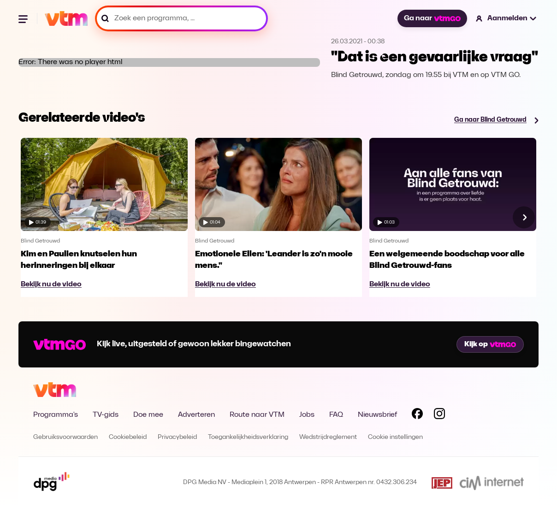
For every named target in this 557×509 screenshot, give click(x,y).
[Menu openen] (24, 18)
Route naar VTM (257, 415)
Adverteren (196, 415)
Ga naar (432, 18)
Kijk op (490, 344)
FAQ (336, 415)
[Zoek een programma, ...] (181, 18)
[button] (506, 18)
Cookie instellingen (395, 437)
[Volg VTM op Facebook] (417, 415)
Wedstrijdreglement (328, 437)
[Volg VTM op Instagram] (439, 415)
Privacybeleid (177, 437)
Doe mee (148, 415)
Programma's (55, 415)
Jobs (306, 415)
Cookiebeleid (128, 437)
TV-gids (106, 415)
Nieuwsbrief (377, 415)
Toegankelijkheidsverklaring (248, 437)
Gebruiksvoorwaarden (65, 437)
